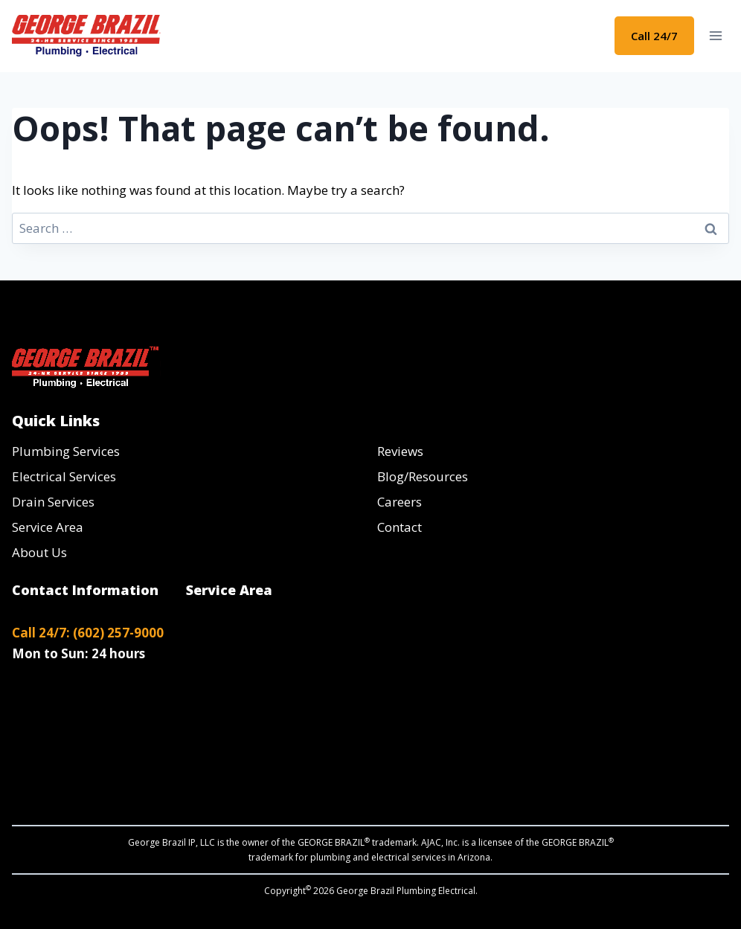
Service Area (47, 527)
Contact (399, 527)
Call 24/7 (654, 35)
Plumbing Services (66, 451)
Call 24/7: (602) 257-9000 (88, 632)
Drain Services (53, 501)
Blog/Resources (422, 476)
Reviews (400, 451)
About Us (39, 552)
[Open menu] (715, 36)
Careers (399, 501)
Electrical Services (64, 476)
